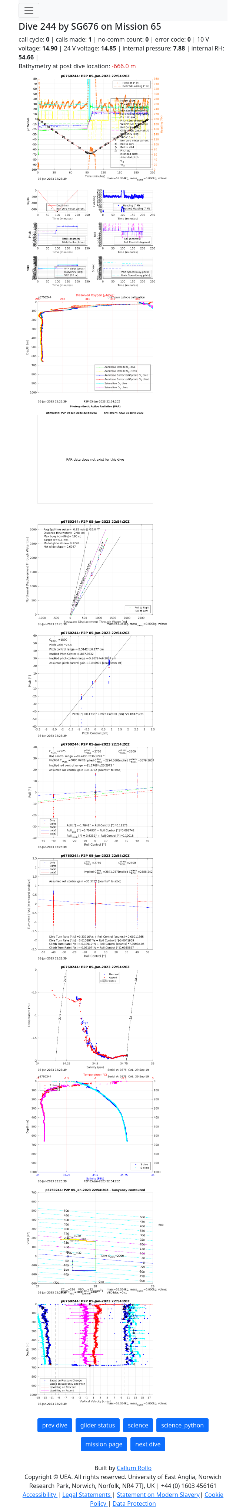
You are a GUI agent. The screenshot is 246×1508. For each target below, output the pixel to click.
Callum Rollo (134, 1468)
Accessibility (40, 1495)
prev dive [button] (54, 1425)
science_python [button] (182, 1425)
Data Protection (134, 1503)
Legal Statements (87, 1495)
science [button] (138, 1425)
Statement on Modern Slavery (158, 1495)
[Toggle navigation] (29, 10)
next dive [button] (147, 1444)
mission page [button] (104, 1444)
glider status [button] (97, 1425)
